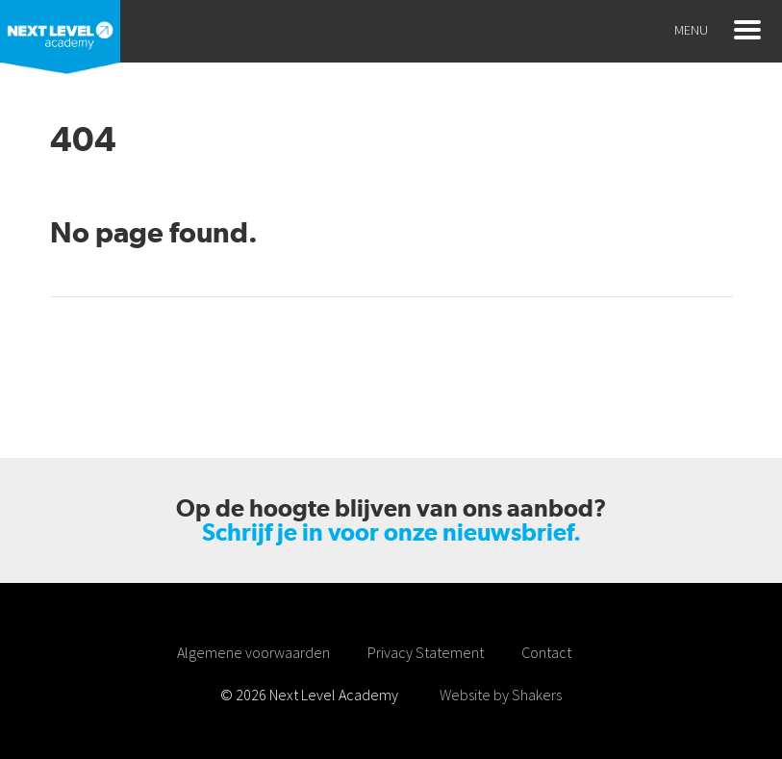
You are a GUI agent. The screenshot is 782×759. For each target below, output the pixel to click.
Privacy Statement (425, 652)
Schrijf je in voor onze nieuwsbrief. (391, 532)
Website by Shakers (501, 694)
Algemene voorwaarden (253, 652)
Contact (546, 652)
